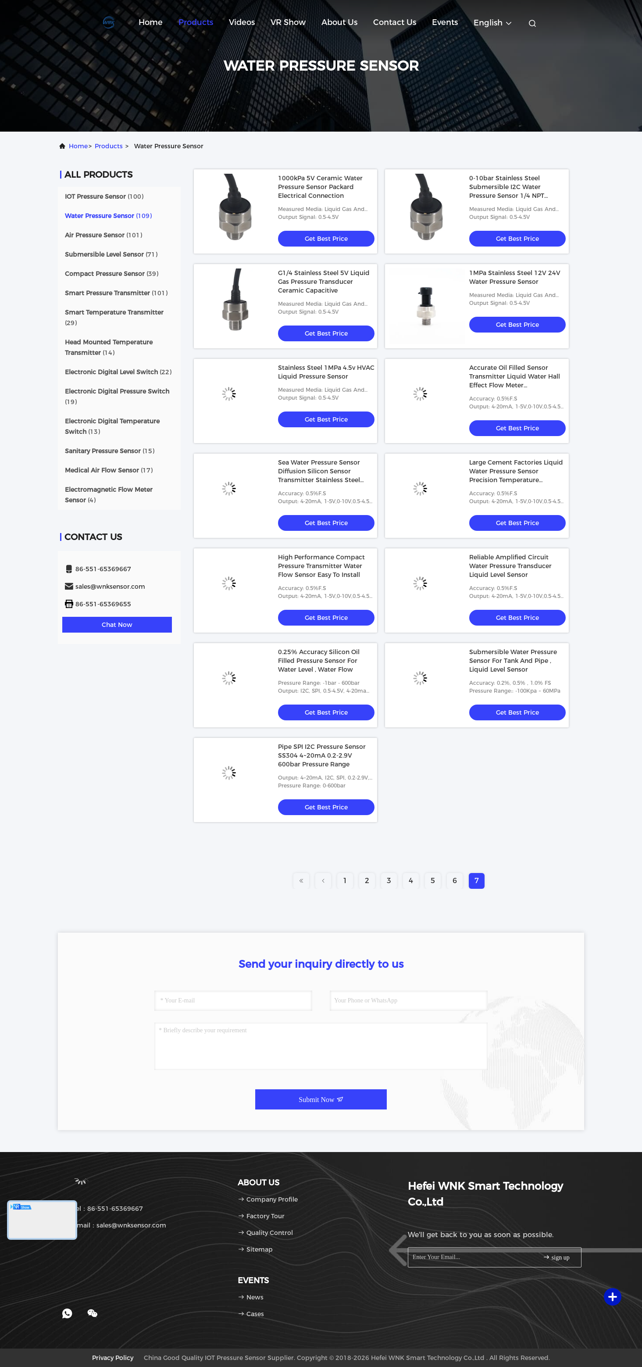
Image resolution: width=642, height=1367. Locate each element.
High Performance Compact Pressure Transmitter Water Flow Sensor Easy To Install (321, 566)
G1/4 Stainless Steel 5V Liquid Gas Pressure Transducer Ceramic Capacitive (324, 281)
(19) (117, 396)
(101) (103, 235)
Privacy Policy (112, 1358)
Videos (242, 22)
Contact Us (394, 22)
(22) (118, 372)
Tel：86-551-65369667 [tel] (103, 1209)
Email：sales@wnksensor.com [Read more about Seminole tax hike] (115, 1225)
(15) (109, 451)
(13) (112, 426)
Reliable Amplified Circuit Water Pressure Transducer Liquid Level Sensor (510, 566)
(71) (111, 254)
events (445, 22)
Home (151, 22)
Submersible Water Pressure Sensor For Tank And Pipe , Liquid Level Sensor (513, 660)
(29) (114, 317)
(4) (109, 495)
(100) (104, 196)
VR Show (288, 22)
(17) (109, 470)
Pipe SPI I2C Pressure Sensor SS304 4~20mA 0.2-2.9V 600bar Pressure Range (322, 755)
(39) (111, 274)
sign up (556, 1257)
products (109, 146)
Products (195, 22)
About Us (339, 22)
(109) (108, 216)
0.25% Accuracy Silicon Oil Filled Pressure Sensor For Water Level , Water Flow (319, 660)
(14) (109, 347)
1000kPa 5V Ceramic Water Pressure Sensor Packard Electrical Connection (320, 187)
